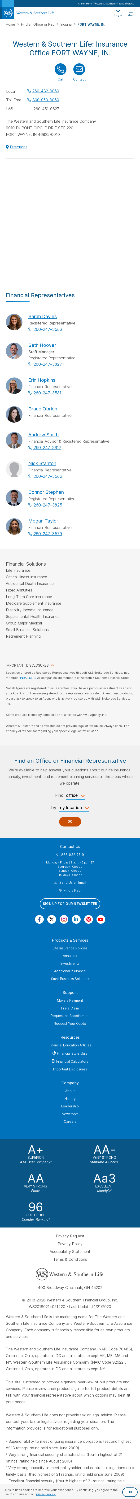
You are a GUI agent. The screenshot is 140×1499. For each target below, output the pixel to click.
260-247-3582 (47, 476)
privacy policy (46, 1494)
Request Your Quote (70, 1023)
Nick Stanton (42, 463)
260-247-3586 (47, 329)
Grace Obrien (42, 409)
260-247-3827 (47, 364)
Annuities (70, 956)
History (70, 1099)
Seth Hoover (42, 345)
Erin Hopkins (41, 380)
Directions (18, 147)
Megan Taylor (43, 521)
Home (11, 24)
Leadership (70, 1106)
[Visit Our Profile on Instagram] (64, 919)
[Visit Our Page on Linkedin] (76, 919)
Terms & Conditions (70, 1259)
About (70, 1091)
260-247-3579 (47, 533)
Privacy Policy (70, 1243)
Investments (70, 963)
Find (59, 795)
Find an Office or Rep (38, 24)
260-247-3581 (47, 392)
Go (70, 821)
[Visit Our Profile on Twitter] (51, 919)
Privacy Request (70, 1236)
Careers (70, 1121)
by (53, 807)
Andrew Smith (43, 435)
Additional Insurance (70, 971)
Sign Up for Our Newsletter (70, 904)
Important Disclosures (70, 1069)
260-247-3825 (47, 504)
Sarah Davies (42, 316)
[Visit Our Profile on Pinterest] (88, 919)
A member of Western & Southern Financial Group (106, 3)
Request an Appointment (70, 1016)
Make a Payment (70, 1000)
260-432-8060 (45, 91)
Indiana (67, 24)
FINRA (22, 678)
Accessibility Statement (70, 1251)
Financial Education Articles (70, 1045)
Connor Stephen (46, 492)
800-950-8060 (45, 99)
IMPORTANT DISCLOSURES (27, 665)
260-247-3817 (47, 447)
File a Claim (70, 1008)
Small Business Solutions (70, 979)
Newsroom (70, 1114)
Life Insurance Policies (70, 948)
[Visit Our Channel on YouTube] (100, 919)
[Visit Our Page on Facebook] (39, 919)
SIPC (32, 678)
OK (129, 1492)
